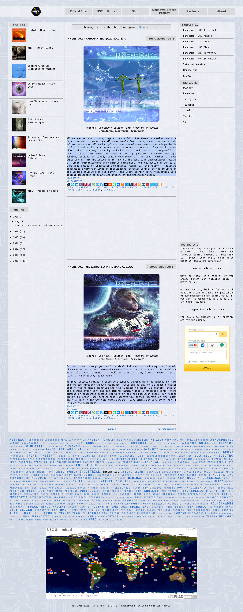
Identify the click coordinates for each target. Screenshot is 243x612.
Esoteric (25, 462)
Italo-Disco (193, 471)
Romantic (227, 497)
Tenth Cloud (145, 510)
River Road (125, 497)
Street (180, 507)
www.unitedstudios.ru (207, 268)
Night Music (189, 481)
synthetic (42, 510)
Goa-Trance (213, 465)
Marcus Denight (199, 475)
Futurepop (66, 465)
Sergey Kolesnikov (155, 500)
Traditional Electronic (84, 190)
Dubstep (89, 455)
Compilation (140, 446)
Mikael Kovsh (103, 478)
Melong (53, 478)
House (166, 468)
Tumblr (187, 110)
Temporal (127, 510)
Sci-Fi (67, 500)
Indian (30, 472)
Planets (169, 487)
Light (35, 474)
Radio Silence (62, 494)
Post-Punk (17, 491)
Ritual (110, 497)
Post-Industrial (221, 488)
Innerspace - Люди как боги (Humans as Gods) (100, 266)
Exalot (127, 462)
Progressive (90, 490)
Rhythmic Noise (65, 497)
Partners (193, 11)
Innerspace (85, 187)
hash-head (89, 468)
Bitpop (107, 443)
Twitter (188, 116)
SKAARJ (28, 504)
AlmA (64, 440)
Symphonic (197, 506)
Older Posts (167, 429)
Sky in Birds (44, 504)
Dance (50, 449)
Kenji (230, 471)
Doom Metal (181, 452)
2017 (16, 237)
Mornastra (30, 481)
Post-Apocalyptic (192, 487)
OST (27, 488)
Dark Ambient (69, 449)
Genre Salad (140, 465)
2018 (16, 231)
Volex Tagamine (193, 516)
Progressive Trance (118, 491)
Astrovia (186, 440)
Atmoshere (201, 440)
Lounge (89, 474)
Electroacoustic (22, 459)
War (45, 519)
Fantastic (169, 462)
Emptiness (203, 459)
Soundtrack (17, 507)
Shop (135, 11)
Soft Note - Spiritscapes (36, 121)
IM (232, 468)
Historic (141, 468)
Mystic (79, 481)
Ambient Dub (113, 440)
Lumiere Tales (143, 475)
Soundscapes (222, 503)
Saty (57, 500)
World (103, 519)
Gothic (228, 465)
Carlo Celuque (168, 443)
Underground (146, 513)
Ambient (95, 439)
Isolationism (171, 472)
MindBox (120, 478)
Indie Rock (45, 471)
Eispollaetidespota (161, 456)
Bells (64, 443)
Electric (185, 456)
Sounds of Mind (179, 503)
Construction (223, 446)
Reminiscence (197, 494)
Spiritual (139, 506)
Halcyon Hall (33, 468)
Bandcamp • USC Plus (196, 47)
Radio (45, 494)
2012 (16, 260)
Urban (25, 516)
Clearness (73, 446)
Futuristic (86, 465)
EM (175, 459)
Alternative (77, 440)
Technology (109, 510)
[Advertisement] (121, 227)
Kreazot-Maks (19, 475)
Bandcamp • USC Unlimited (199, 30)
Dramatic (214, 452)
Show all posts (149, 27)
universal (165, 513)
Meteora (66, 478)
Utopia (57, 516)
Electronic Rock (125, 458)
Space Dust (76, 507)
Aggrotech (52, 440)
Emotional (186, 458)
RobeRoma (198, 497)
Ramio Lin (109, 494)
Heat (101, 468)
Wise (84, 519)
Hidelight (126, 468)
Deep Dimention (215, 449)
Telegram (188, 104)
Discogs (188, 87)
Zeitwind (116, 520)
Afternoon (36, 440)
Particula (56, 488)
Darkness (151, 449)
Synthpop (168, 187)
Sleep (71, 503)
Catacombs (189, 443)
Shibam (175, 500)
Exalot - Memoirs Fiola (43, 30)
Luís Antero (122, 475)
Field (211, 462)
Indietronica (66, 471)
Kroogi (187, 75)
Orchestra (212, 484)
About (221, 11)
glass (167, 465)
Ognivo (115, 484)
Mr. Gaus (63, 481)
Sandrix (45, 500)
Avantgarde (30, 443)
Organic (228, 484)
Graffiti (15, 468)
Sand (35, 500)
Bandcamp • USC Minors (197, 35)
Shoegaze (188, 500)
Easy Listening (122, 456)
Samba (26, 500)
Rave (147, 494)
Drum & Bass (69, 456)
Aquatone (171, 440)
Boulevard (121, 443)
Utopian (69, 516)
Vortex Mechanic (220, 516)
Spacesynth (150, 187)
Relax (182, 494)
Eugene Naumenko (69, 462)
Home (112, 429)
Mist (181, 478)
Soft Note (105, 503)
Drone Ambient (40, 455)
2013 (16, 254)
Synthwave (79, 510)
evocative (114, 462)
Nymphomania (64, 484)
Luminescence (166, 475)
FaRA (195, 462)
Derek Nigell (23, 452)
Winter (75, 519)
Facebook (188, 93)
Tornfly (228, 510)
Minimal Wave (154, 478)
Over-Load (39, 487)
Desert (39, 452)
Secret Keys (112, 500)
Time (216, 510)
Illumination (219, 468)
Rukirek (14, 500)
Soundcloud (190, 69)
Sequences (131, 500)
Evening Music (94, 462)
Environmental (223, 459)
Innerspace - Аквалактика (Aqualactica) (96, 38)
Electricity (205, 455)
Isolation (152, 471)
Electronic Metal (71, 459)
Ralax (96, 494)
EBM (140, 455)
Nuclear (47, 484)
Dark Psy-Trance (131, 449)
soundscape (201, 504)
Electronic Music (97, 459)
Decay (199, 449)
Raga (78, 494)
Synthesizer (20, 510)
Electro (226, 455)
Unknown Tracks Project (164, 11)
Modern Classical (204, 478)
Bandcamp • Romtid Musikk (199, 58)
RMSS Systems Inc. (149, 497)
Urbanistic (41, 516)
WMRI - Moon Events (40, 47)
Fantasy (184, 462)
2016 (16, 243)
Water (54, 519)
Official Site (78, 11)
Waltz (13, 520)
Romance (212, 497)
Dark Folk (111, 449)
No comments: (75, 180)
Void (177, 516)
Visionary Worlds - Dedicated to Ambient (41, 67)
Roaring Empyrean (178, 497)
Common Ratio (102, 446)
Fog (23, 465)
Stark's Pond (162, 507)
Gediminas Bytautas (114, 465)
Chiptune (226, 442)
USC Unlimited (107, 11)
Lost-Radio (73, 475)
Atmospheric (222, 439)
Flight (14, 465)
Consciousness (162, 446)
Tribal (115, 513)
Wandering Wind (30, 519)
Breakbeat (138, 442)
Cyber (24, 449)
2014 (16, 249)
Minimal (135, 478)
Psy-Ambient (147, 491)
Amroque (129, 440)
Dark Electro (93, 449)
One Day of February (172, 484)
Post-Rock (35, 490)
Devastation (73, 452)
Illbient (201, 468)
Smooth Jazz (86, 503)
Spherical (119, 506)
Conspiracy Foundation (193, 446)
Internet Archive (194, 64)
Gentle (156, 465)
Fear (202, 462)
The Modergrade (198, 510)
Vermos (81, 516)
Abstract (18, 439)
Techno (94, 510)
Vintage (109, 190)
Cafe (152, 443)
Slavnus (60, 504)
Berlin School (85, 443)
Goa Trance (194, 465)
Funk (53, 465)
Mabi (181, 475)
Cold (86, 446)
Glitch (179, 465)
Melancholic (19, 477)
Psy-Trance (170, 491)
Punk (223, 491)
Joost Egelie (214, 471)
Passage (70, 488)
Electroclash (46, 459)
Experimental (146, 462)
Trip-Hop (128, 513)
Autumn (14, 443)
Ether (38, 462)
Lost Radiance (52, 475)
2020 (16, 216)
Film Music (225, 462)
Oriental (16, 487)
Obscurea (92, 484)
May (18, 221)
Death (189, 449)
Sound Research (153, 503)
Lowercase (104, 475)
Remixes (214, 494)
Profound (71, 491)
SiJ (199, 500)
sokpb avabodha (126, 503)
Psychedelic (192, 491)
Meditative (223, 475)
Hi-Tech (112, 468)
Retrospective (41, 497)
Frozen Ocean (38, 465)
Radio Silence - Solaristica (38, 156)
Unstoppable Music (202, 513)
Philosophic (121, 487)
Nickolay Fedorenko (163, 481)
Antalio (157, 439)
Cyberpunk (37, 449)
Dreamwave (16, 456)
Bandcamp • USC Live (196, 41)
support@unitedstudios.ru (207, 309)
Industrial (90, 471)
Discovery (117, 452)
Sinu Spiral (213, 500)
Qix (231, 491)
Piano (137, 488)
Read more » (74, 177)
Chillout (207, 443)
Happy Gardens (54, 468)
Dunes (103, 456)
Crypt (13, 449)
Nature (106, 481)
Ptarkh (211, 490)
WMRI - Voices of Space (43, 190)
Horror (155, 468)
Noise (218, 481)
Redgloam (169, 494)
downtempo (198, 452)
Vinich (99, 516)
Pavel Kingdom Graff (93, 488)
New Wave (140, 481)
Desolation (54, 452)
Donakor (165, 452)
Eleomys (166, 459)
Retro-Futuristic (125, 187)
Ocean (104, 484)
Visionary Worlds (133, 516)
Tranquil (79, 513)
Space (33, 506)
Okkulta (128, 484)
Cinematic (35, 446)
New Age (123, 481)
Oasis (80, 484)
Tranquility (98, 513)
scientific (82, 500)
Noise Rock (31, 484)
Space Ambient (53, 506)
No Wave (206, 481)
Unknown (180, 513)
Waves (64, 519)
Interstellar (132, 471)
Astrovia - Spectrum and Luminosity (38, 225)
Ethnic (49, 461)
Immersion (16, 472)
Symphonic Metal (221, 507)
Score (96, 500)
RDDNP (156, 494)
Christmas (16, 446)
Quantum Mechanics (24, 494)
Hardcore (73, 468)
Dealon (179, 449)
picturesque (152, 487)
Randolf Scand (131, 494)
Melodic (102, 187)
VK (184, 121)
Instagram (189, 98)
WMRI (93, 519)
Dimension (91, 452)
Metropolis (82, 478)
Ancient (142, 439)
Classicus (55, 446)
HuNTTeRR (178, 468)
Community (122, 446)
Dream (228, 452)
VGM (90, 516)
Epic (13, 461)
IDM (190, 468)
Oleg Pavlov (145, 484)
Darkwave (166, 449)
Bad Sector (49, 443)
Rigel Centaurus (91, 497)
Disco (104, 452)
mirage (171, 478)
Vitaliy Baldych (160, 516)
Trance (64, 513)
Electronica (150, 459)
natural (93, 481)
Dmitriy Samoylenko (142, 452)
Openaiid (196, 484)
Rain (87, 494)
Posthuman (54, 491)
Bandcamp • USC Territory (199, 52)
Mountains (47, 481)
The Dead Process (170, 510)
